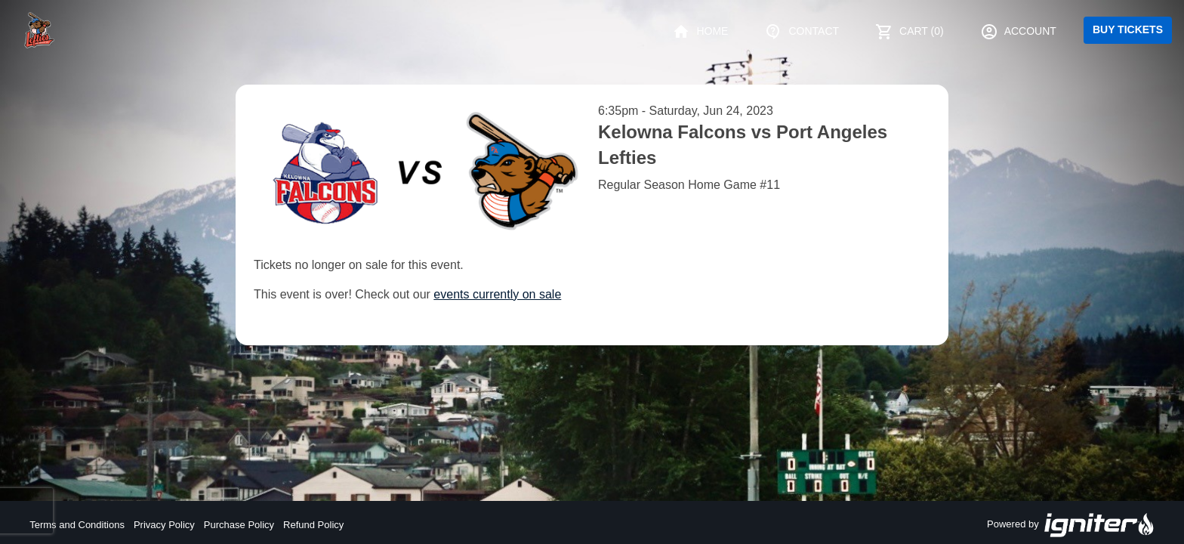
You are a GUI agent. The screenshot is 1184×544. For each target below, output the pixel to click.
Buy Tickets (1128, 29)
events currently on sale (497, 294)
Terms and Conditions (77, 524)
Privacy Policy (164, 524)
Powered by (1071, 525)
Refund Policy (313, 524)
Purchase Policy (239, 524)
